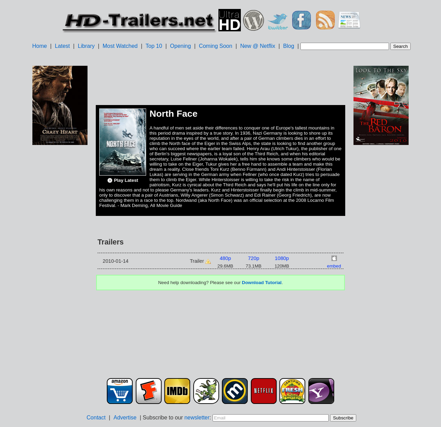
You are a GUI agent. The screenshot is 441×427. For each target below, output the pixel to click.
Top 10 (154, 46)
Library (86, 46)
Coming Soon (215, 46)
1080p (282, 258)
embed (334, 266)
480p (225, 258)
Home (39, 46)
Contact (95, 417)
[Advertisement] (60, 255)
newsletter (196, 417)
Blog (288, 46)
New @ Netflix (257, 46)
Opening (180, 46)
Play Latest (122, 180)
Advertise (124, 417)
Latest (62, 46)
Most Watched (120, 46)
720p (253, 258)
